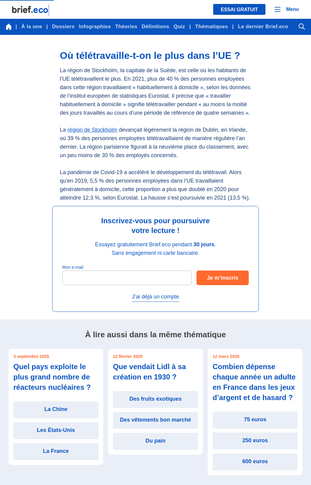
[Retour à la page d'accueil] (30, 10)
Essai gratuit (239, 9)
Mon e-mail (72, 267)
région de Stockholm (92, 130)
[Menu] (287, 9)
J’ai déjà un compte (155, 297)
